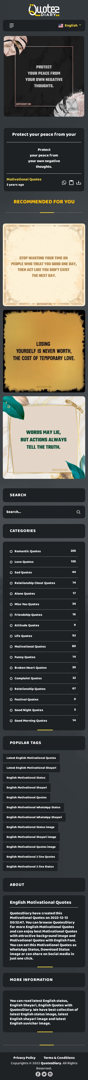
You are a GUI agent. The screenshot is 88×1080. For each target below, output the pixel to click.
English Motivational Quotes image (31, 846)
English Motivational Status (26, 777)
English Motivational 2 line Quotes (31, 856)
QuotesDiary (51, 1063)
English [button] (68, 26)
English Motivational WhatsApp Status (33, 807)
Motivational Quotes (24, 179)
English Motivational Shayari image (31, 837)
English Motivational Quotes (26, 797)
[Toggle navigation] (11, 26)
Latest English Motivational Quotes (31, 758)
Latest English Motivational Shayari (31, 767)
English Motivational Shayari (27, 787)
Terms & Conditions (59, 1058)
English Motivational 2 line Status (30, 866)
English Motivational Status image (30, 827)
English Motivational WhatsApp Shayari (34, 817)
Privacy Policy (24, 1058)
